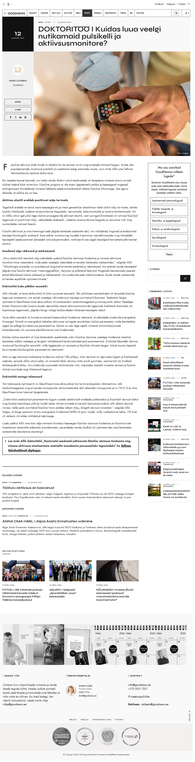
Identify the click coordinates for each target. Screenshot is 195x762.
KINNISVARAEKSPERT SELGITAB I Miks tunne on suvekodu (177, 494)
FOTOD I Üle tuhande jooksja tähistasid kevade (176, 385)
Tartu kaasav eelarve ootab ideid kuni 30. (176, 345)
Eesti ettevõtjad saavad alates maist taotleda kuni (176, 365)
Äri (10, 482)
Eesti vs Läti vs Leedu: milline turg (175, 428)
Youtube (181, 4)
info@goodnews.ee (139, 685)
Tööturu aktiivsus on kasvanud (28, 488)
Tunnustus (22, 516)
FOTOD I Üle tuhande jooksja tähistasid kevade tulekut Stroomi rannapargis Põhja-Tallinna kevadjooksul (22, 595)
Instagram (171, 4)
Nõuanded (168, 400)
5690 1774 (84, 692)
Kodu (40, 22)
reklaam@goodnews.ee (154, 705)
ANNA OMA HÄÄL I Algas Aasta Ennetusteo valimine (47, 521)
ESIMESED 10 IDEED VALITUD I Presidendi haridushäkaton (176, 325)
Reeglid (84, 720)
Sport (48, 22)
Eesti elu (13, 516)
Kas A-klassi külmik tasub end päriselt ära (175, 407)
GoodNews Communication (119, 755)
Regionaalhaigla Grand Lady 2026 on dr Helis (176, 472)
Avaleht (73, 720)
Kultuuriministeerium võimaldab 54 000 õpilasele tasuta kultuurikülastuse (176, 449)
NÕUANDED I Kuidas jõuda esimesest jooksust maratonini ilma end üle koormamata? (114, 595)
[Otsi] (185, 278)
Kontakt (119, 720)
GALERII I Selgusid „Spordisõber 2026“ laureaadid (62, 593)
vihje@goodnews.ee (15, 705)
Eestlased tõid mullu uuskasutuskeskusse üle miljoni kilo (176, 305)
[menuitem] (33, 13)
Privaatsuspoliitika (139, 697)
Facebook (159, 4)
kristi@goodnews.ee (87, 696)
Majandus (17, 482)
